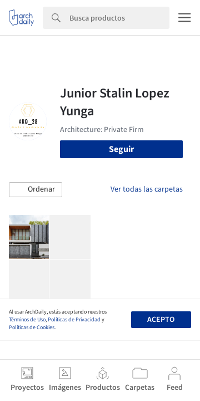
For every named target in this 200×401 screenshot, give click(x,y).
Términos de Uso (27, 320)
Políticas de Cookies (31, 327)
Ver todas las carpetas (147, 189)
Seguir (121, 149)
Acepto (160, 319)
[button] (35, 190)
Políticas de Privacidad (74, 320)
